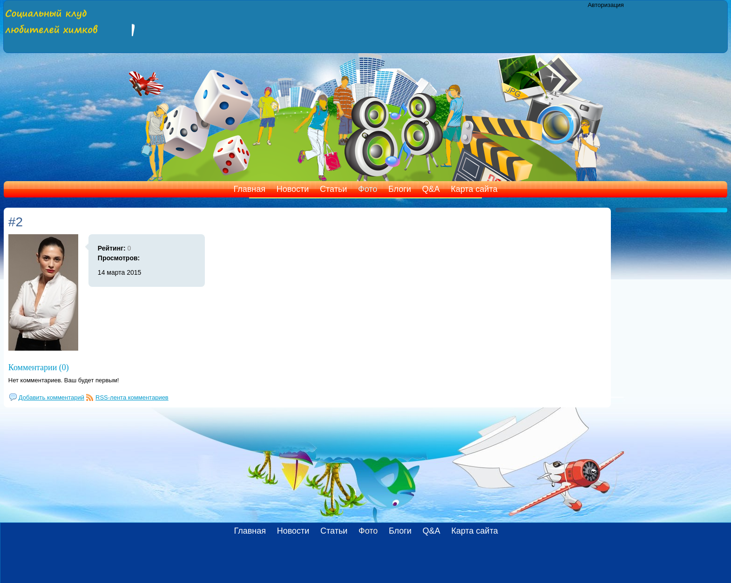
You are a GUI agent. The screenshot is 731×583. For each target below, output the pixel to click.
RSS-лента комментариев (132, 397)
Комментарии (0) (38, 367)
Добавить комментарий (51, 397)
